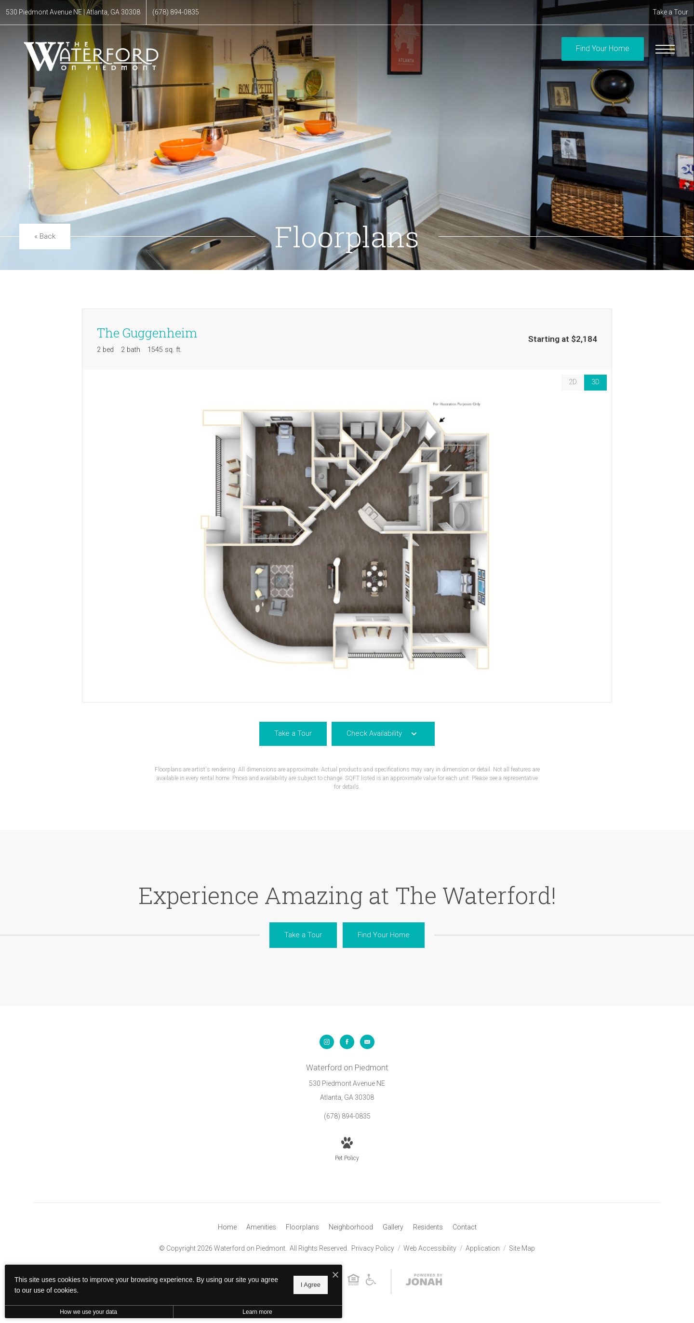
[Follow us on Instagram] (327, 1042)
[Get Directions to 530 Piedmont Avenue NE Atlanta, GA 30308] (73, 12)
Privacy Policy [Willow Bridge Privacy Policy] (372, 1248)
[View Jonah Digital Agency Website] (424, 1281)
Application (483, 1248)
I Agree (310, 1284)
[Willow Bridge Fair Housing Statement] (353, 1281)
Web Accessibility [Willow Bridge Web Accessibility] (430, 1248)
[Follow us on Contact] (367, 1042)
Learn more (257, 1312)
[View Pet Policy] (347, 1150)
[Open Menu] (665, 49)
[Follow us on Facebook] (347, 1042)
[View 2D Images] (572, 383)
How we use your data (88, 1312)
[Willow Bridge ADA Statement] (371, 1281)
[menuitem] (227, 1227)
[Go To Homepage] (91, 56)
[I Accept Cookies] (335, 1275)
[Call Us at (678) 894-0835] (176, 12)
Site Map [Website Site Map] (522, 1248)
